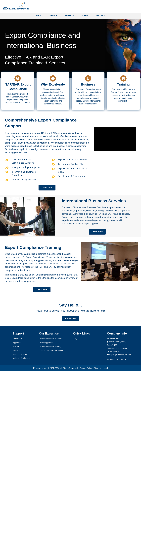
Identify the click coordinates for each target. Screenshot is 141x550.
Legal (105, 368)
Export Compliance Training (50, 346)
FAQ (75, 339)
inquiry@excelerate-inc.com (119, 355)
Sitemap (97, 368)
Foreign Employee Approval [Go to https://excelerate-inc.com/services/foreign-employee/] (26, 167)
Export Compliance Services (51, 339)
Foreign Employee (20, 354)
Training (16, 346)
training (127, 95)
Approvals (17, 343)
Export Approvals (46, 343)
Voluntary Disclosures (21, 358)
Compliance (17, 339)
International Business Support (51, 350)
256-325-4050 (114, 352)
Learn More (17, 278)
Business (16, 350)
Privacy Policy (86, 368)
